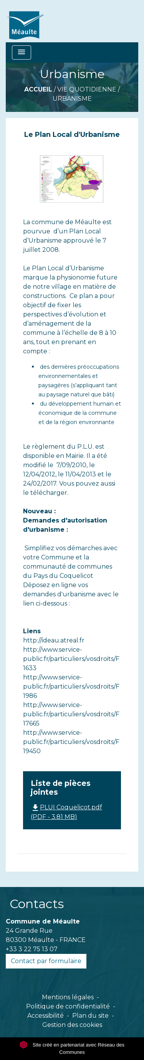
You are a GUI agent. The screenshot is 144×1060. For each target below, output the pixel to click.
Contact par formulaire (46, 961)
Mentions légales (68, 997)
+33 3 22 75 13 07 (32, 949)
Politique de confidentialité (68, 1006)
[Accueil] (67, 21)
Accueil (38, 89)
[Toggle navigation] (21, 52)
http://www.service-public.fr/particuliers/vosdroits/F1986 (71, 686)
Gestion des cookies (72, 1024)
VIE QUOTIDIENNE (86, 89)
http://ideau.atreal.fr (53, 640)
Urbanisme (72, 98)
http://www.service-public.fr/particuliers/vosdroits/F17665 (71, 714)
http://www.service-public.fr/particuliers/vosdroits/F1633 (71, 659)
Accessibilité (45, 1015)
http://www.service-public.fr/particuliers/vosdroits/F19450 (71, 742)
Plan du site (90, 1015)
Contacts (37, 903)
